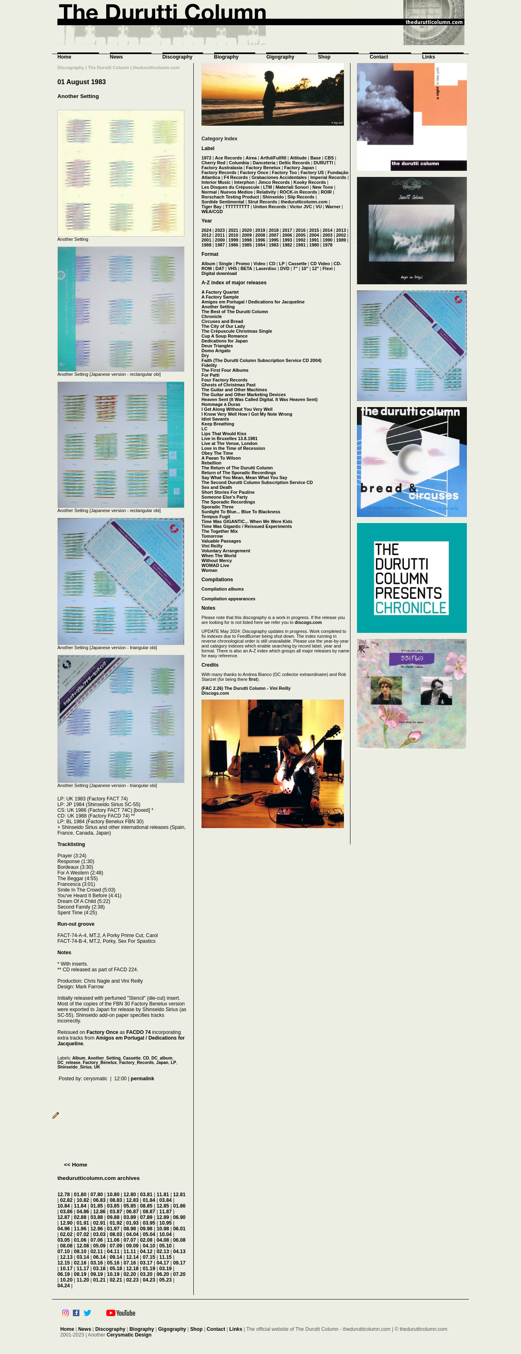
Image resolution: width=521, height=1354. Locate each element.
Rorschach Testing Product (230, 196)
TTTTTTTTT (237, 206)
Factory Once (102, 1032)
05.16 (113, 1263)
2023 (220, 230)
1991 (314, 240)
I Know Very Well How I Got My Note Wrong (246, 414)
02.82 (66, 1200)
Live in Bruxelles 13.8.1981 (229, 438)
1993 (287, 240)
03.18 (99, 1268)
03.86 (66, 1211)
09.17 (179, 1263)
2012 (206, 235)
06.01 (179, 1229)
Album (78, 1058)
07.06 (96, 1240)
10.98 (163, 1229)
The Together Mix (219, 531)
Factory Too (284, 172)
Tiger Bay (211, 206)
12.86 (99, 1211)
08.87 (149, 1211)
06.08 (179, 1240)
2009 (247, 235)
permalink (142, 1078)
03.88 (96, 1217)
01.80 (80, 1194)
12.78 (63, 1194)
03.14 (83, 1257)
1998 (247, 240)
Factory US (312, 172)
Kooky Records (309, 182)
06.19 (63, 1274)
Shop (324, 57)
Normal (209, 192)
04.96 (63, 1229)
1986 (233, 244)
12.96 (96, 1229)
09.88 (113, 1217)
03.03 (99, 1234)
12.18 (132, 1268)
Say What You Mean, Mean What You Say (244, 477)
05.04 (149, 1234)
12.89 (163, 1217)
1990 (328, 240)
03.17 (146, 1263)
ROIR (326, 192)
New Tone (322, 187)
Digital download (219, 273)
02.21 (115, 1280)
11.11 (129, 1251)
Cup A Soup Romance (224, 336)
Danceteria (264, 162)
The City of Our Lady (223, 326)
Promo (243, 263)
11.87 (165, 1211)
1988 (206, 244)
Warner (332, 206)
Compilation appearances (228, 598)
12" (315, 268)
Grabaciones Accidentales (279, 177)
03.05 (63, 1240)
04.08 (163, 1240)
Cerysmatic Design (129, 1335)
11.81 (163, 1194)
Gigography (280, 57)
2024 (206, 230)
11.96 (80, 1229)
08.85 (146, 1206)
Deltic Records (294, 162)
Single (225, 263)
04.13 (179, 1251)
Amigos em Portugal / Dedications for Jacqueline (252, 301)
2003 (328, 235)
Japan (162, 1062)
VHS (232, 268)
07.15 (149, 1257)
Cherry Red (213, 162)
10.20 (66, 1280)
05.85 (129, 1206)
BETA (246, 268)
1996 (260, 240)
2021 (233, 230)
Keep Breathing (217, 423)
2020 (247, 230)
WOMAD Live (215, 565)
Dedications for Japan (224, 340)
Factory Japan (299, 167)
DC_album (161, 1058)
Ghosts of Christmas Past (228, 384)
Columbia (239, 162)
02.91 (99, 1223)
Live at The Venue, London (229, 443)
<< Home (75, 1165)
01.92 (115, 1223)
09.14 (115, 1257)
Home (64, 57)
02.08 (146, 1240)
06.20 (163, 1274)
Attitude (298, 157)
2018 (273, 230)
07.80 (96, 1194)
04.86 (83, 1211)
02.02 (66, 1234)
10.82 (83, 1200)
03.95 (149, 1223)
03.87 (115, 1211)
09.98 (146, 1229)
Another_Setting (104, 1058)
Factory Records (218, 172)
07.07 (129, 1240)
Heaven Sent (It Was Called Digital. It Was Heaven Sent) (259, 399)
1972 (206, 157)
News (116, 57)
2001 (206, 240)
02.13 (163, 1251)
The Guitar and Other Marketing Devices (243, 394)
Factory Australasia (222, 167)
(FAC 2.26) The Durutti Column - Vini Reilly (246, 688)
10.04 (165, 1234)
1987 (220, 244)
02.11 (96, 1251)
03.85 (113, 1206)
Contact (379, 57)
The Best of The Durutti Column (234, 311)
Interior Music (215, 182)
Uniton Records (269, 206)
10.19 (113, 1274)
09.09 (132, 1246)
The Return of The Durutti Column (237, 467)
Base (315, 157)
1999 (233, 240)
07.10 (63, 1251)
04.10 (149, 1246)
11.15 (165, 1257)
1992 (301, 240)
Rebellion (211, 462)
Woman (209, 570)
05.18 (115, 1268)
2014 (328, 230)
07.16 (129, 1263)
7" (295, 268)
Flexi (327, 268)
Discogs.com (215, 693)
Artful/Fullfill (273, 157)
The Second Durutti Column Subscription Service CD (257, 482)
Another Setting (78, 96)
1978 (328, 244)
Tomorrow (212, 536)
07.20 (179, 1274)
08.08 (66, 1246)
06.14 (99, 1257)
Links (428, 57)
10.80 (113, 1194)
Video (259, 263)
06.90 (179, 1217)
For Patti (210, 375)
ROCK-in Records (298, 192)
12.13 (66, 1257)
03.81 (146, 1194)
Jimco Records (274, 182)
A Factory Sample (220, 296)
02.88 (80, 1217)
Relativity (266, 192)
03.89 (129, 1217)
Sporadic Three (217, 506)
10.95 (165, 1223)
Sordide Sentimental (222, 201)
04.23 (149, 1280)
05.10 (165, 1246)
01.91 (83, 1223)
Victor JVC (301, 206)
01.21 (99, 1280)
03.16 (96, 1263)
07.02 (83, 1234)
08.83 (115, 1200)
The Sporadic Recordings (228, 501)
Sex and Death (216, 487)
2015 (314, 230)
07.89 (146, 1217)
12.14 (132, 1257)
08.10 (80, 1251)
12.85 (163, 1206)
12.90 (66, 1223)
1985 (247, 244)
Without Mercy (216, 560)
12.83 (132, 1200)
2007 (273, 235)
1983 (273, 244)
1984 (260, 244)
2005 (301, 235)
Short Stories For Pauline (228, 492)
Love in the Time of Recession (233, 448)
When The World (218, 555)
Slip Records (300, 196)
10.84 (63, 1206)
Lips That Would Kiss (223, 433)
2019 (260, 230)
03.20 (146, 1274)
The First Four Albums (225, 370)
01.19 (149, 1268)
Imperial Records (328, 177)
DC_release (69, 1062)
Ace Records (228, 157)
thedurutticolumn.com (304, 201)
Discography (177, 57)
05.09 (99, 1246)
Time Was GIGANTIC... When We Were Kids (246, 521)
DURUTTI (323, 162)
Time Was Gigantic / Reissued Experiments (246, 526)
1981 (301, 244)
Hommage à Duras (221, 404)
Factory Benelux (263, 167)
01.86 (179, 1206)
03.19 (165, 1268)
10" (304, 268)
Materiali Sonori (292, 187)
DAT (219, 268)
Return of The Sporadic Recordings (238, 472)
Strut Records (262, 201)
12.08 (83, 1246)
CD (146, 1058)
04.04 (132, 1234)
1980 (314, 244)
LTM (267, 187)
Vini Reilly (212, 545)
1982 (287, 244)
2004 (314, 235)
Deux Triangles (217, 345)
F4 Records (236, 177)
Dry (205, 355)
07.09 (115, 1246)
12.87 (63, 1217)
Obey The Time (217, 453)
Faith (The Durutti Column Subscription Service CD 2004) (261, 360)
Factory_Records (136, 1062)
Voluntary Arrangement (225, 550)
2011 (220, 235)
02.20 (129, 1274)
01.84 (149, 1200)
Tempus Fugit (215, 516)
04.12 (146, 1251)
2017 (287, 230)
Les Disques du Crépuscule (230, 187)
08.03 (115, 1234)
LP (173, 1062)
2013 (341, 230)
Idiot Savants (215, 418)
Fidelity (209, 365)
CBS (329, 157)
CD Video (320, 263)
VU (318, 206)
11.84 (80, 1206)
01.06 (80, 1240)
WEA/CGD (212, 211)
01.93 (132, 1223)
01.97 (113, 1229)
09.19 (96, 1274)
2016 (301, 230)
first (253, 679)
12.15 (63, 1263)
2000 (220, 240)
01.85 (96, 1206)
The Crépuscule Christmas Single (236, 331)
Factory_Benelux (100, 1062)
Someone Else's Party (224, 497)
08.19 (80, 1274)
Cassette (131, 1058)
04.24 (63, 1286)
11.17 (83, 1268)
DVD (284, 268)
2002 (341, 235)
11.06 (113, 1240)
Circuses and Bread (222, 321)
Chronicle (211, 316)
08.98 (129, 1229)
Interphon (244, 182)
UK (97, 1067)
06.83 (99, 1200)
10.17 (66, 1268)
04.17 (163, 1263)
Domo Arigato (216, 350)
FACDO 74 (138, 1032)
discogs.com (308, 622)
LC (204, 428)
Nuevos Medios (236, 192)
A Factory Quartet (220, 292)
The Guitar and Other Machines (234, 389)
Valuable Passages (221, 541)
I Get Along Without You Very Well (237, 409)
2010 (233, 235)
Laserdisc (266, 268)
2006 (287, 235)
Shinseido (273, 196)
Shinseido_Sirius (74, 1067)
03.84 (165, 1200)
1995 (273, 240)
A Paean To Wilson (221, 458)
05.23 (165, 1280)
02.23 (132, 1280)
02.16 (80, 1263)
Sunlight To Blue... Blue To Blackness (240, 511)
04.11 (113, 1251)
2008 (260, 235)
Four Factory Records (224, 379)
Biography (226, 57)
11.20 (83, 1280)
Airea (250, 157)
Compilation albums (222, 589)
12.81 (179, 1194)
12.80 (129, 1194)
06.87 (132, 1211)
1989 (341, 240)
